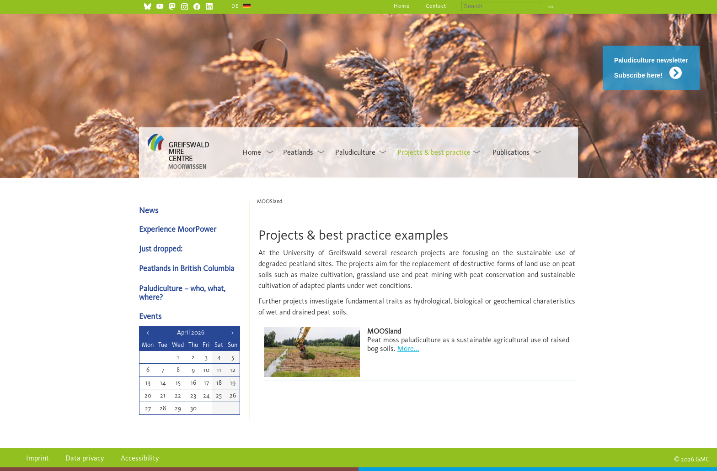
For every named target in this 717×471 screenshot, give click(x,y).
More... (408, 348)
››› (551, 6)
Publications (511, 152)
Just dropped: (161, 248)
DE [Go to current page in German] (235, 6)
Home (402, 6)
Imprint (37, 458)
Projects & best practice (434, 152)
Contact (436, 6)
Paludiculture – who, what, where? (182, 292)
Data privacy (84, 458)
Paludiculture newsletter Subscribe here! (651, 68)
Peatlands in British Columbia (186, 268)
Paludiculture (355, 152)
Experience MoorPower (177, 229)
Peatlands (298, 152)
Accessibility (140, 458)
